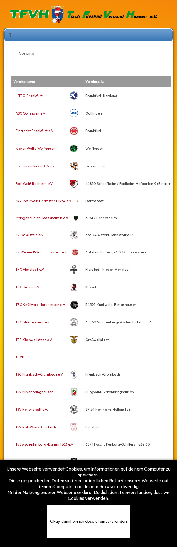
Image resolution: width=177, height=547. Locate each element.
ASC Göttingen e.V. (31, 113)
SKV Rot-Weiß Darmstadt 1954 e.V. (44, 201)
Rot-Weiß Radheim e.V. (34, 183)
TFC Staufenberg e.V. (33, 322)
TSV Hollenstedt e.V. (32, 409)
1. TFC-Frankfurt (29, 95)
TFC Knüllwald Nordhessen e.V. (41, 304)
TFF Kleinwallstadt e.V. (34, 340)
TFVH (20, 357)
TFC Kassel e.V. (28, 287)
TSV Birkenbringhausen (34, 392)
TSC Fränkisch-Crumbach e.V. (39, 374)
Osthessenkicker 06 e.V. (35, 166)
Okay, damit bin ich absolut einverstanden (88, 521)
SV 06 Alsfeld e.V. (30, 235)
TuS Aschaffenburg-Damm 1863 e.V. (45, 444)
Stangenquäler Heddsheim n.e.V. (42, 218)
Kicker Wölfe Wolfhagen (35, 148)
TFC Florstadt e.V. (30, 269)
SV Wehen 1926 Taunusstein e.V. (41, 252)
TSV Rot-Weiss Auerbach (36, 427)
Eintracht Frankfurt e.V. (35, 131)
